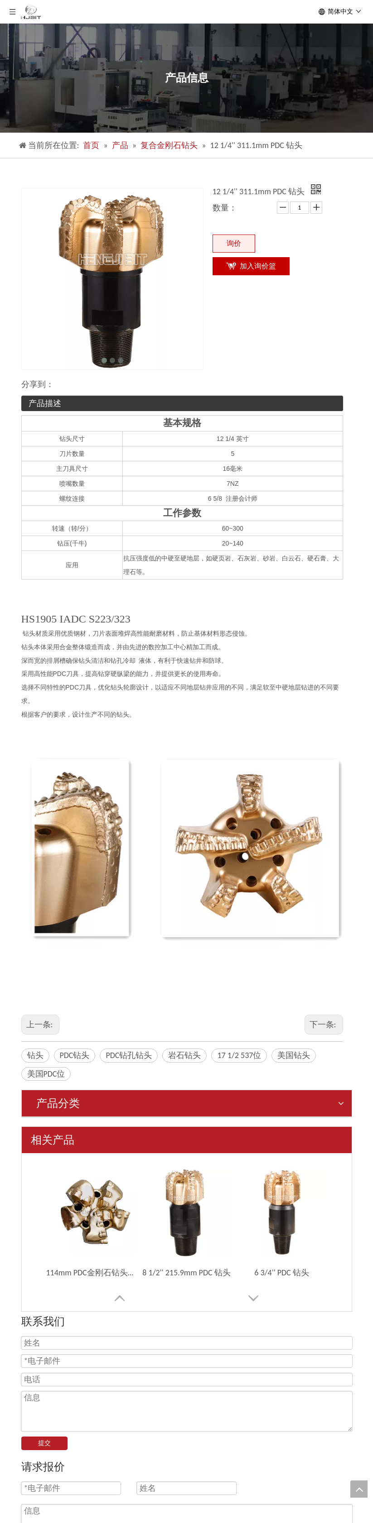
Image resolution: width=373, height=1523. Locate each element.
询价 (234, 243)
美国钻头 (293, 1055)
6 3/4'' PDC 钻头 (281, 1273)
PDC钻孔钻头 (129, 1055)
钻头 (35, 1055)
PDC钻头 (75, 1055)
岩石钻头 (184, 1055)
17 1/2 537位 (239, 1055)
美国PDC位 (46, 1074)
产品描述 (45, 403)
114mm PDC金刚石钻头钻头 (91, 1273)
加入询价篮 (258, 266)
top (359, 1489)
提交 (44, 1443)
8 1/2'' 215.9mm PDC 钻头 (186, 1273)
